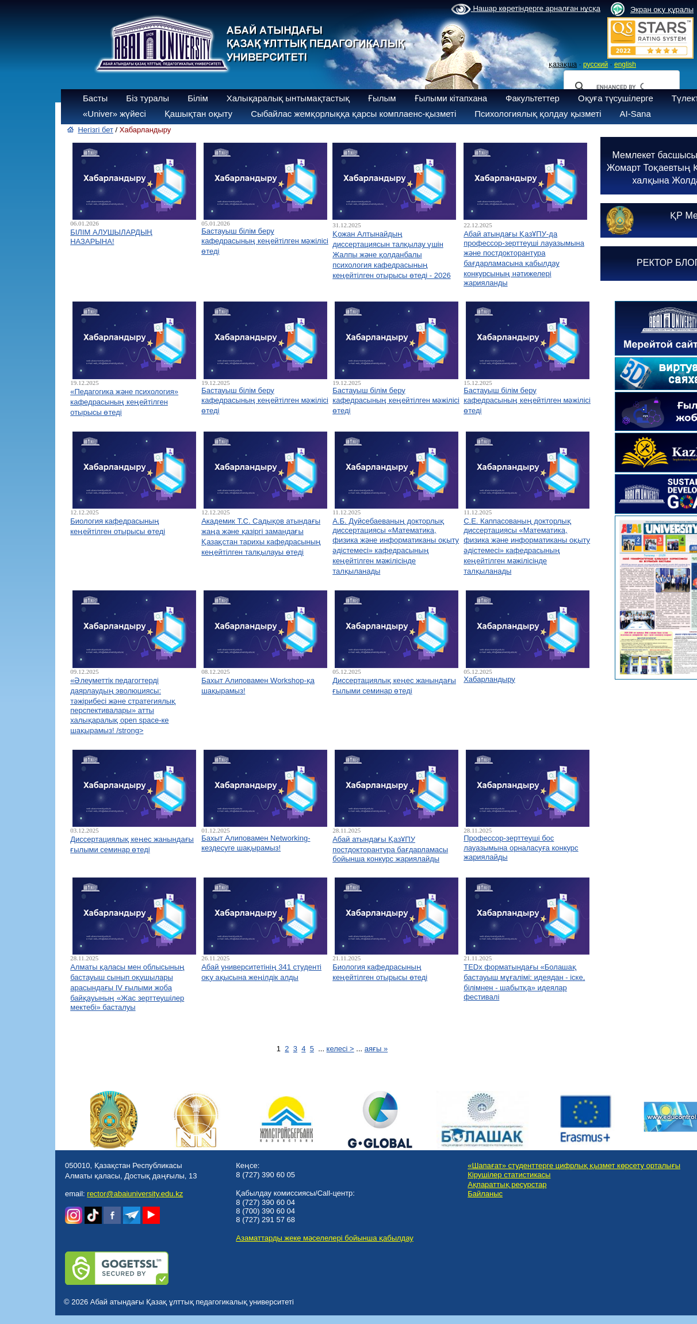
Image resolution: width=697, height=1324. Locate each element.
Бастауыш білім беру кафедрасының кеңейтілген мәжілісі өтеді (264, 241)
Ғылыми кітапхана (451, 98)
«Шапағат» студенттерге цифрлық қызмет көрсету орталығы (574, 1165)
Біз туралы (147, 98)
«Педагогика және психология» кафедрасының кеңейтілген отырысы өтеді (124, 402)
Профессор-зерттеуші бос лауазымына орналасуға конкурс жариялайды (521, 847)
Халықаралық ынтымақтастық (288, 98)
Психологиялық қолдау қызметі (537, 114)
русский (595, 64)
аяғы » (376, 1048)
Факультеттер (532, 98)
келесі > (340, 1048)
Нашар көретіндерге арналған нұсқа (525, 9)
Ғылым (382, 98)
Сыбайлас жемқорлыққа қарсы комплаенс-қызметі (353, 114)
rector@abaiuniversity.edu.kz (135, 1193)
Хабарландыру (489, 679)
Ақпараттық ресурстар (507, 1184)
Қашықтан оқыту (198, 114)
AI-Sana (635, 114)
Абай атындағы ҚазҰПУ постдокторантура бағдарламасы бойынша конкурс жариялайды (390, 849)
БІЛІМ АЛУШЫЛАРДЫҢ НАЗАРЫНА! (111, 237)
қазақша (563, 64)
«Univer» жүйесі (114, 114)
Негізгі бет (95, 129)
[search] (620, 87)
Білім (197, 98)
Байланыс (485, 1193)
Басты (95, 98)
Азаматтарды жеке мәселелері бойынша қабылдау (324, 1238)
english (625, 64)
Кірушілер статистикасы (509, 1174)
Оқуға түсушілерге (615, 98)
